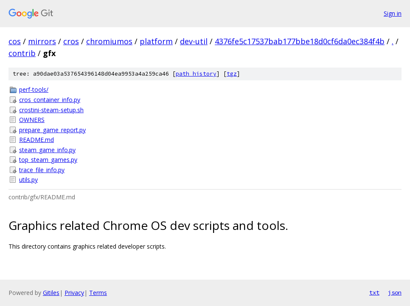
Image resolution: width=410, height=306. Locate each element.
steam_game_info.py (47, 150)
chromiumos (109, 41)
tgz (232, 73)
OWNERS (32, 120)
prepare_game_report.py (52, 130)
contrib (22, 53)
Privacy (74, 293)
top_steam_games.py (48, 160)
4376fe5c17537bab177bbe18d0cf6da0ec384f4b (300, 41)
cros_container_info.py (49, 100)
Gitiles (51, 293)
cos (14, 41)
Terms (98, 293)
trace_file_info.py (42, 170)
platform (156, 41)
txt (374, 292)
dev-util (194, 41)
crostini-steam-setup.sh (51, 110)
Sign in (393, 13)
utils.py (28, 180)
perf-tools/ (33, 89)
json (395, 292)
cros (71, 41)
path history (196, 73)
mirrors (42, 41)
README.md (36, 140)
